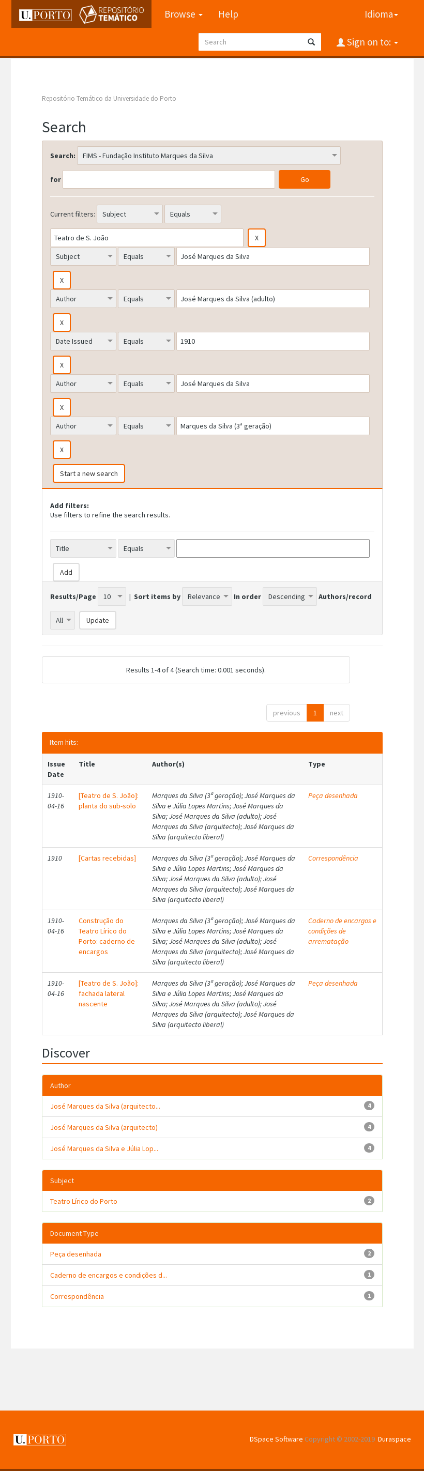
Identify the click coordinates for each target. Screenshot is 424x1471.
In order (247, 596)
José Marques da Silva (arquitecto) (104, 1127)
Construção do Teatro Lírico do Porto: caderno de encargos (107, 936)
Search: (62, 155)
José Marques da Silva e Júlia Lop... (104, 1148)
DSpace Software (276, 1439)
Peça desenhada (333, 795)
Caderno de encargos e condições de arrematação (342, 931)
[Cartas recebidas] (107, 858)
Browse (183, 14)
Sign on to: (371, 42)
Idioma (381, 14)
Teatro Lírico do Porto (83, 1201)
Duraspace (394, 1439)
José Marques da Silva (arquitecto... (105, 1106)
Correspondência (333, 858)
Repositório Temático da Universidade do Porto (109, 98)
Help (228, 14)
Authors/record (345, 596)
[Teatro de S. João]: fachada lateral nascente (109, 993)
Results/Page (73, 596)
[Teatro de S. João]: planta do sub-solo (109, 800)
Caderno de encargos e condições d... (108, 1275)
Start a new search (89, 473)
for (55, 179)
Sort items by (157, 596)
